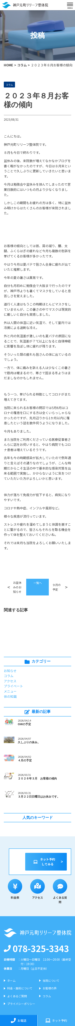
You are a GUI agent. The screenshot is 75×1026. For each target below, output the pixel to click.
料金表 (15, 889)
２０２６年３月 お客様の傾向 (37, 778)
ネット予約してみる (44, 861)
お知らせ (10, 670)
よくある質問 (60, 891)
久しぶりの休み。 (29, 742)
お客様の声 (50, 988)
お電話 (18, 1020)
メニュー (10, 691)
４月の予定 (25, 760)
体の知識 (10, 696)
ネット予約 (56, 1020)
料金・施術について (19, 988)
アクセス (10, 681)
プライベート (13, 686)
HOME (8, 65)
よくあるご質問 (17, 996)
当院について (51, 981)
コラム (22, 65)
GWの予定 (24, 724)
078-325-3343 (36, 948)
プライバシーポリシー (21, 1004)
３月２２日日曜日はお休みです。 (39, 796)
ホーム (11, 981)
